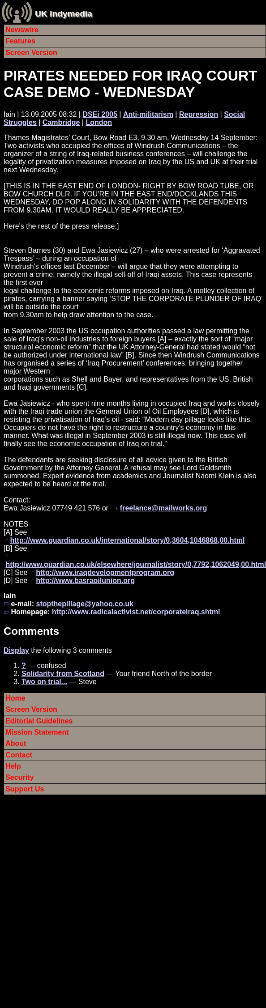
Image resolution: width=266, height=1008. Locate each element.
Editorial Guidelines (39, 721)
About (15, 743)
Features (20, 41)
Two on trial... (44, 681)
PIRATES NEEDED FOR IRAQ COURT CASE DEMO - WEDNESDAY (130, 84)
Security (19, 777)
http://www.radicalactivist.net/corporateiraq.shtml (136, 612)
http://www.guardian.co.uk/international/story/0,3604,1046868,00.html (127, 540)
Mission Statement (37, 732)
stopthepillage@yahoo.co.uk (84, 604)
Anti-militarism (148, 114)
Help (13, 766)
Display (16, 650)
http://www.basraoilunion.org (85, 580)
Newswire (22, 30)
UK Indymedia (63, 13)
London (99, 122)
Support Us (24, 789)
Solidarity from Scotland (62, 673)
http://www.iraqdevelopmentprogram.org (105, 572)
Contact (18, 755)
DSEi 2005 (99, 114)
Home (15, 698)
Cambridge (61, 122)
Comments (31, 631)
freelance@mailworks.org (163, 508)
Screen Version (31, 52)
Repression (198, 114)
